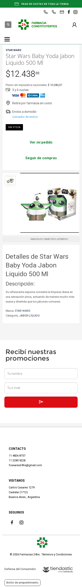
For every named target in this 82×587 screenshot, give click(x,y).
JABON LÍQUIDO (29, 315)
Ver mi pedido (41, 142)
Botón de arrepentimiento (22, 582)
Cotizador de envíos (25, 116)
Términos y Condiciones (57, 554)
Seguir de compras (41, 158)
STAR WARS (22, 310)
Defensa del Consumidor (20, 569)
